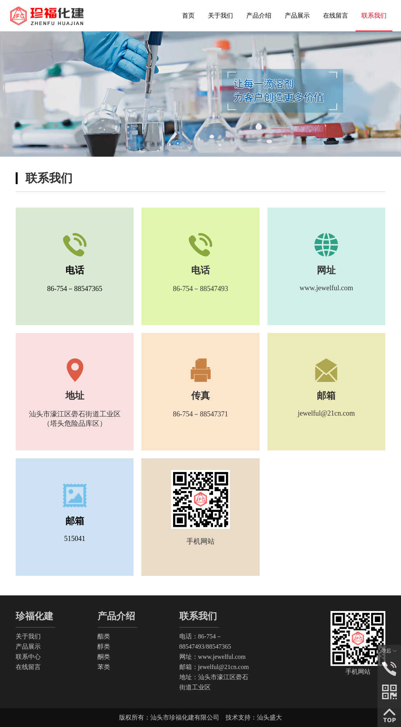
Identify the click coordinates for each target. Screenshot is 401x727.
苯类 (104, 667)
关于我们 (28, 636)
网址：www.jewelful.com (212, 656)
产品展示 (28, 646)
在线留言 (28, 667)
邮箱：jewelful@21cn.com (214, 667)
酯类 (104, 636)
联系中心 (28, 656)
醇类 (104, 646)
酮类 (104, 656)
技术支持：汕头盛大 (254, 717)
